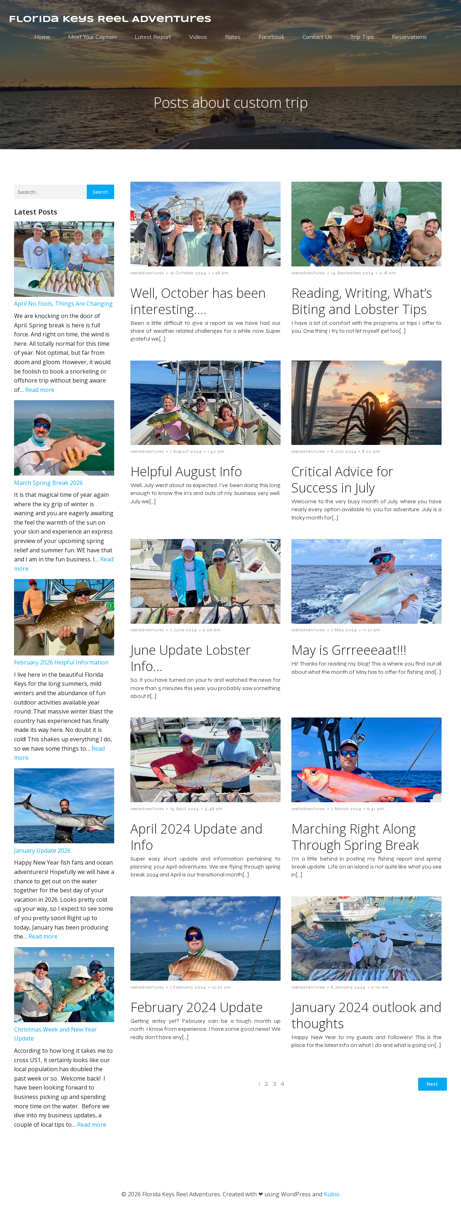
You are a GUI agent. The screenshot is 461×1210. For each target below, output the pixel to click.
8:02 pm (371, 451)
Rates (233, 36)
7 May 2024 (344, 629)
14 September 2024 (352, 272)
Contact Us (317, 36)
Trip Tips (362, 36)
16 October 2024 (188, 272)
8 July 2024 (344, 451)
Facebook (272, 36)
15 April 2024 (184, 808)
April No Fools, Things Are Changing (63, 304)
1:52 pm (216, 451)
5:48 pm (214, 808)
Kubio (332, 1194)
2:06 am (212, 629)
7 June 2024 (183, 629)
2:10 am (380, 987)
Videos (198, 36)
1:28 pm (220, 272)
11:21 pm (372, 629)
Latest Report (153, 36)
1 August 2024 (186, 451)
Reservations (409, 36)
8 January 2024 (348, 987)
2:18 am (388, 272)
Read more (39, 390)
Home (42, 36)
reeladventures (147, 272)
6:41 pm (375, 808)
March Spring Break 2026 (48, 483)
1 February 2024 (188, 987)
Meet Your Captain (92, 36)
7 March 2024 (346, 808)
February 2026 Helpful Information (61, 662)
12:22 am (221, 987)
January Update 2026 (42, 850)
